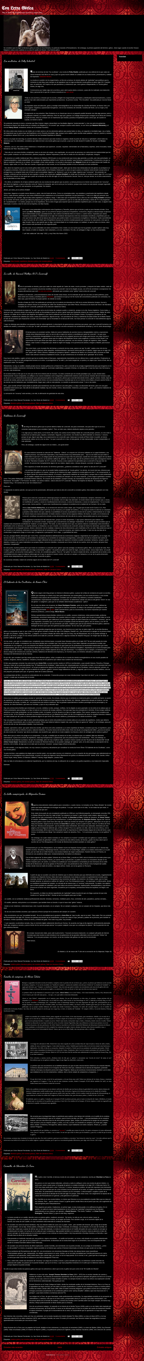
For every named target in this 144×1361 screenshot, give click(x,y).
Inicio (60, 1347)
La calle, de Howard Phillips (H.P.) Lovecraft (26, 273)
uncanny (62, 1130)
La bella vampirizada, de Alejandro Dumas (24, 793)
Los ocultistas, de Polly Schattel (19, 60)
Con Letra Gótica (17, 8)
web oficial (69, 92)
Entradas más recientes (13, 1347)
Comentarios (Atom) (62, 1355)
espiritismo (23, 261)
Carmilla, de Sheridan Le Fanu (19, 1165)
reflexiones (39, 569)
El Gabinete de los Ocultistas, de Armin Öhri (25, 581)
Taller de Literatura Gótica (44, 403)
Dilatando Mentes (45, 76)
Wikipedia (50, 297)
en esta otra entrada (45, 291)
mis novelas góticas (45, 261)
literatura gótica (33, 261)
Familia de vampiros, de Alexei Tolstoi (22, 976)
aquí (48, 609)
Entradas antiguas (104, 1347)
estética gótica (15, 964)
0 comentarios (60, 258)
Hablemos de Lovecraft (15, 415)
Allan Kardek (15, 261)
